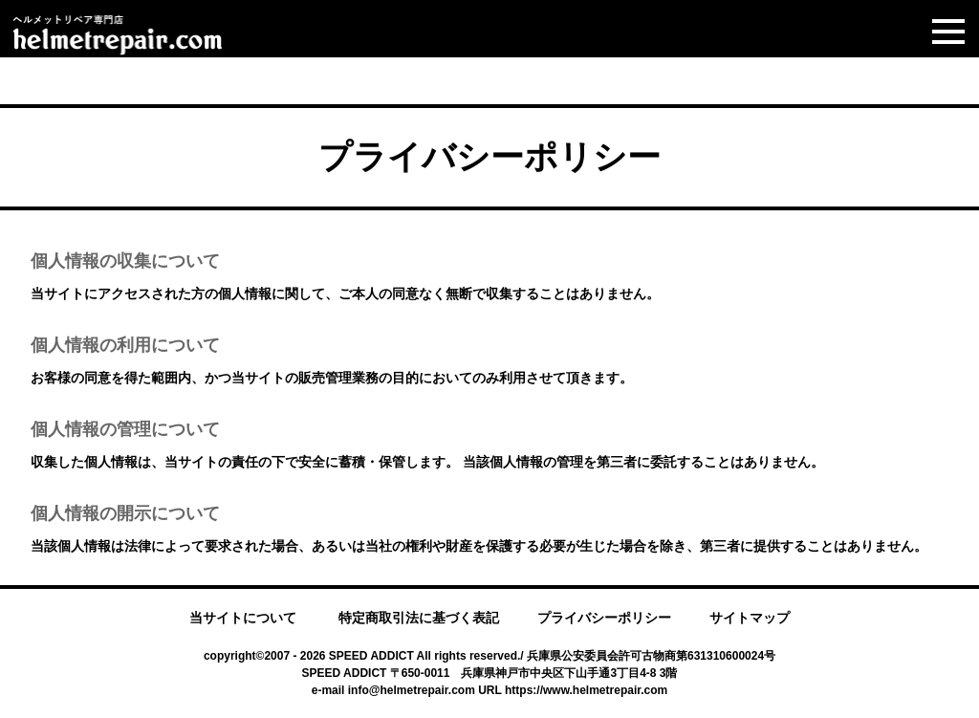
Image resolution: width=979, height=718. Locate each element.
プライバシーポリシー (604, 617)
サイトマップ (749, 617)
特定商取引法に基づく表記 (418, 617)
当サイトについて (242, 617)
